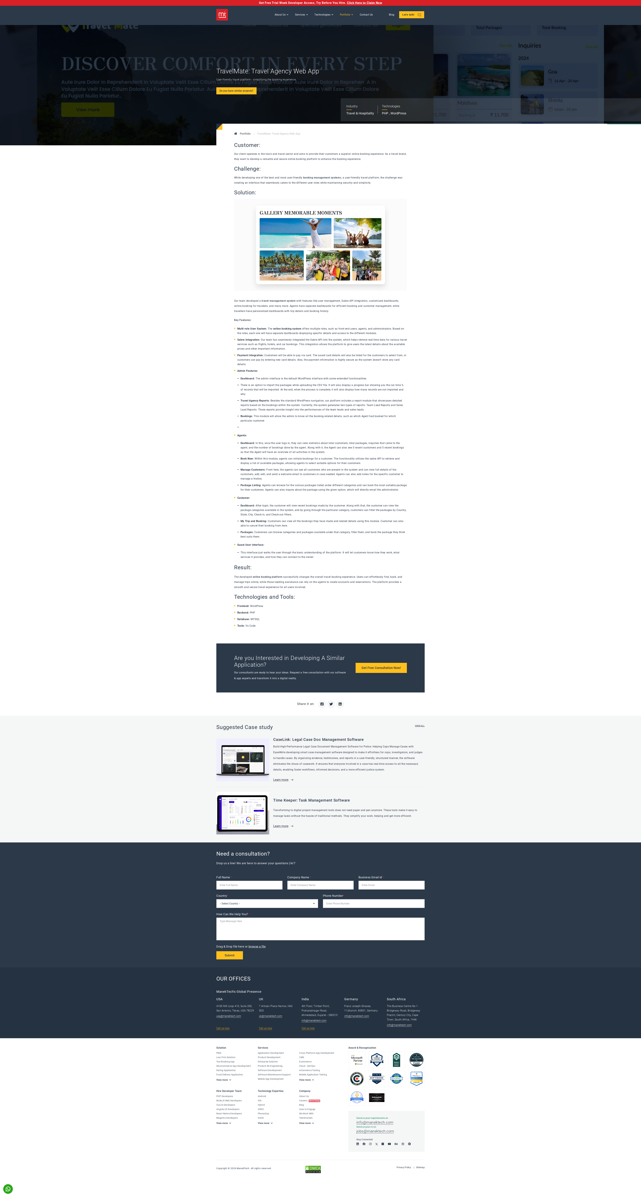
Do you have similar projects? (236, 90)
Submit (230, 956)
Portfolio (345, 15)
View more (222, 1080)
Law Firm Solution (225, 1058)
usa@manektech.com (228, 1016)
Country (222, 896)
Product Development (269, 1058)
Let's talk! (412, 15)
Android (262, 1096)
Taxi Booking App (225, 1062)
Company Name (299, 877)
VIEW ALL (420, 726)
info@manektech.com (314, 1021)
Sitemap (420, 1169)
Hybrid (261, 1105)
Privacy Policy (404, 1169)
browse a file (257, 947)
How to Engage (307, 1109)
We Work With (306, 1114)
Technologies (323, 15)
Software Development (270, 1071)
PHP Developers (224, 1096)
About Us (280, 15)
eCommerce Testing (309, 1071)
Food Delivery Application (229, 1075)
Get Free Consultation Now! (380, 668)
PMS (218, 1053)
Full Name (224, 877)
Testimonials (305, 1118)
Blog (392, 15)
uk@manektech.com (270, 1016)
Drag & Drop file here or (241, 947)
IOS (260, 1101)
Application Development (271, 1053)
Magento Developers (227, 1118)
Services (301, 15)
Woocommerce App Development (233, 1066)
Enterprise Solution (268, 1062)
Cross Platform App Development (316, 1053)
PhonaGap (263, 1114)
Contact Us (366, 15)
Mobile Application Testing (313, 1075)
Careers (309, 1101)
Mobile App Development (271, 1079)
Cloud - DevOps (307, 1066)
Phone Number (334, 896)
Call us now (222, 1028)
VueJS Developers (225, 1105)
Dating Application (226, 1071)
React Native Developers (229, 1114)
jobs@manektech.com (375, 1133)
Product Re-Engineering (270, 1066)
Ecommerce (305, 1062)
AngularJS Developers (227, 1109)
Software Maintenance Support (274, 1075)
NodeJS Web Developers (229, 1101)
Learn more (281, 780)
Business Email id (371, 877)
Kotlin (261, 1118)
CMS (301, 1058)
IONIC (261, 1109)
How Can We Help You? (233, 914)
